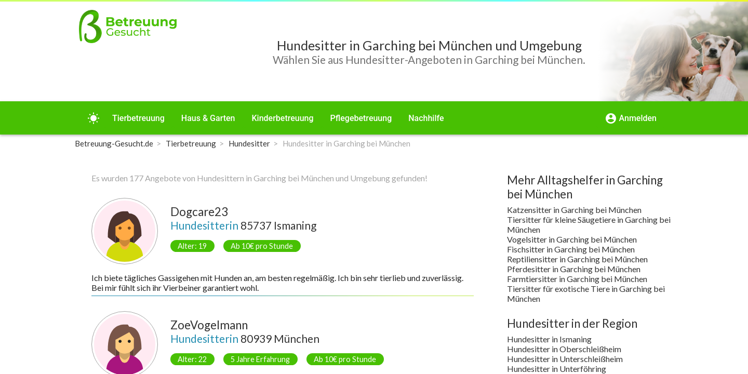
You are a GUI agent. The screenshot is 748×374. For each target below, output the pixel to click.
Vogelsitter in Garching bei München (572, 239)
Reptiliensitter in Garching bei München (577, 259)
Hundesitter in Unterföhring (556, 368)
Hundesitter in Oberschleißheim (564, 349)
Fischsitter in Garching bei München (571, 249)
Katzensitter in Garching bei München (574, 210)
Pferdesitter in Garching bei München (573, 269)
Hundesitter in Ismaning (549, 339)
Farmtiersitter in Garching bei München (577, 279)
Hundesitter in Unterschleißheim (565, 359)
